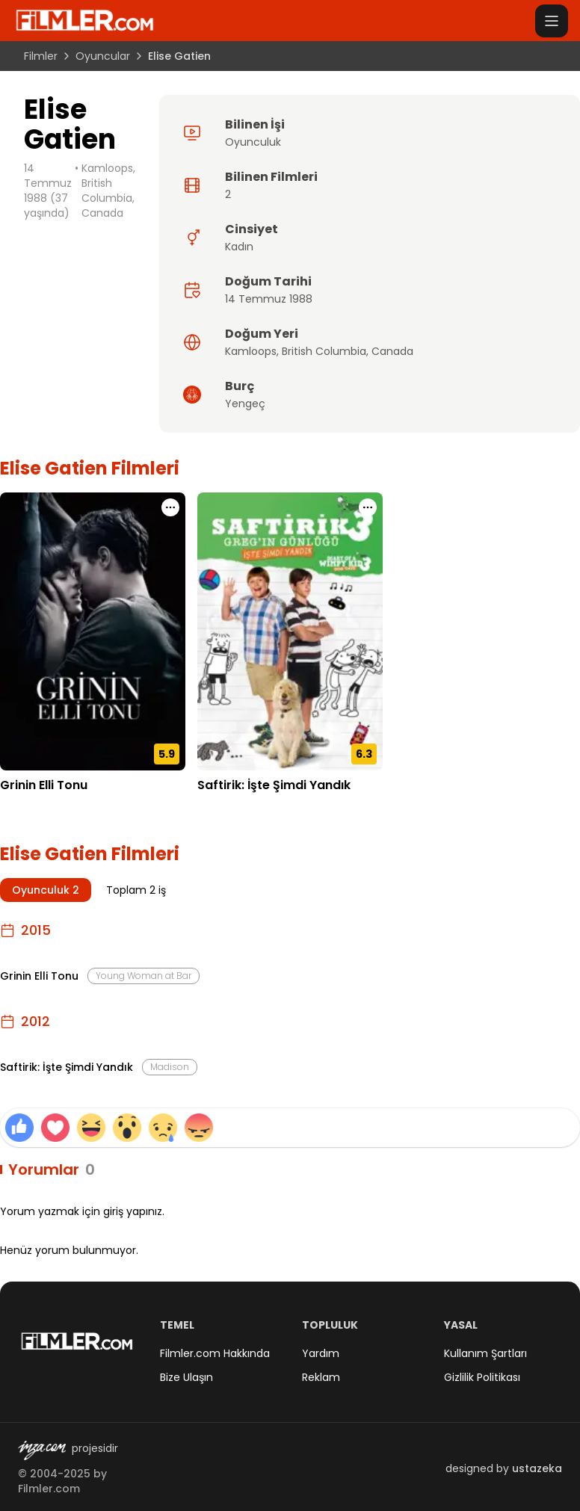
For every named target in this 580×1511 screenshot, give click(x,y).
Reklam (321, 1377)
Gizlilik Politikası (482, 1377)
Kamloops (251, 351)
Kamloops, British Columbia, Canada (108, 190)
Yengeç (245, 403)
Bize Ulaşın (186, 1377)
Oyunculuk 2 (45, 890)
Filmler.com (49, 1488)
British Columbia (324, 351)
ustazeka (537, 1468)
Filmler (41, 56)
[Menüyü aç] (551, 20)
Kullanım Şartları (485, 1353)
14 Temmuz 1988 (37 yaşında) (48, 190)
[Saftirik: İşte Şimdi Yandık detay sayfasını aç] (290, 631)
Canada (392, 351)
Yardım (320, 1353)
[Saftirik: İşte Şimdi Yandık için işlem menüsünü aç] (368, 507)
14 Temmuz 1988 (268, 299)
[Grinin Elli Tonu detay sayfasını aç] (92, 631)
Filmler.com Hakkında (215, 1353)
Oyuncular (102, 56)
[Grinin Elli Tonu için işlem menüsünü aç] (170, 507)
